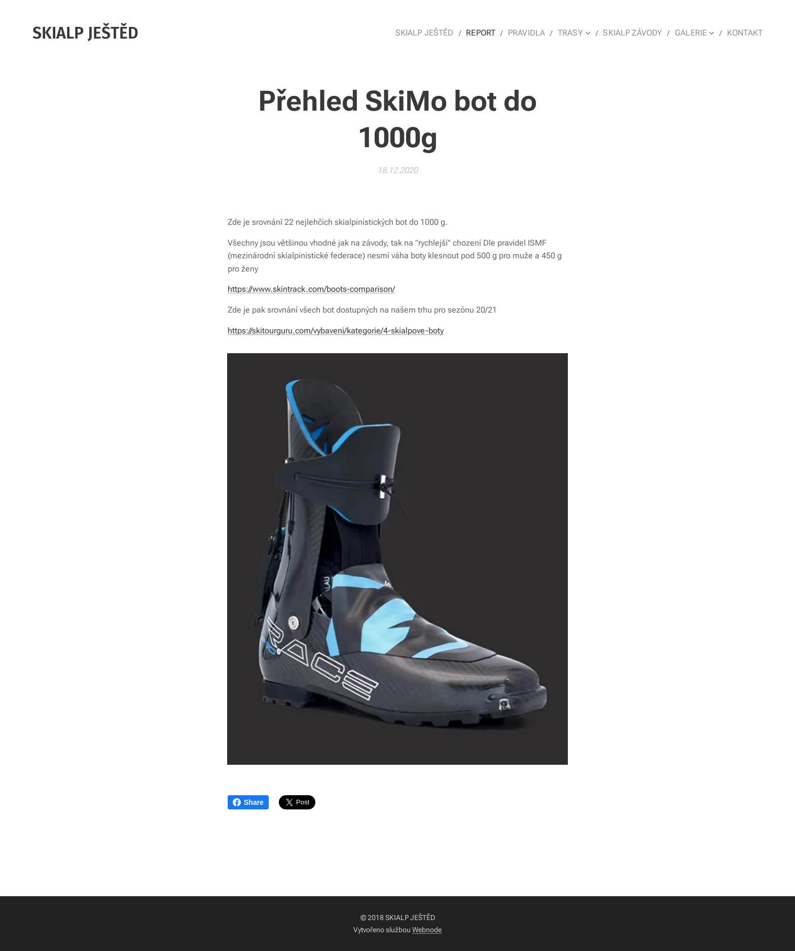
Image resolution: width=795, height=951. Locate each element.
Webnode (427, 930)
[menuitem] (441, 33)
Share (248, 802)
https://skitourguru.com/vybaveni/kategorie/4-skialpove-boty (336, 330)
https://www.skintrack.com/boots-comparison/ (311, 289)
